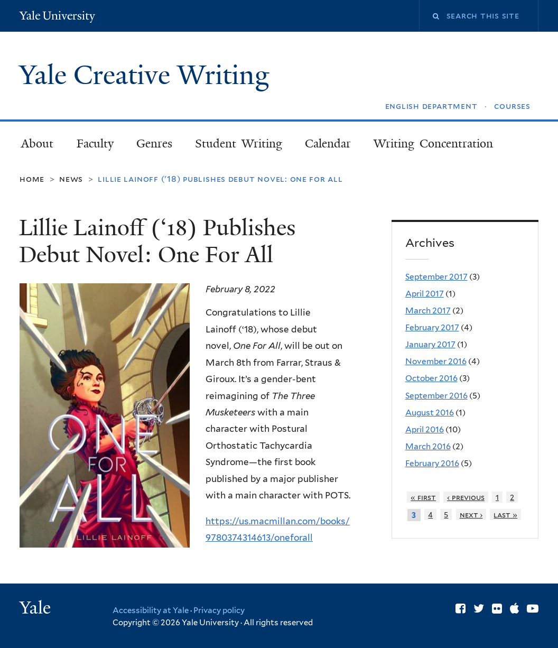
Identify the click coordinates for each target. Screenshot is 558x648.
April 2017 (424, 294)
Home (32, 179)
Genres (154, 143)
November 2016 (436, 361)
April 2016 (424, 429)
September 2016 (436, 396)
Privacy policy (219, 610)
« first (423, 497)
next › (471, 514)
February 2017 (432, 327)
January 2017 (430, 344)
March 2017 (428, 311)
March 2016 (428, 446)
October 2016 (431, 378)
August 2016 (429, 413)
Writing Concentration (433, 143)
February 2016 (432, 463)
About (37, 143)
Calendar (328, 143)
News (71, 179)
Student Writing (238, 143)
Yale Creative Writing (147, 75)
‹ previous (466, 497)
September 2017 (436, 277)
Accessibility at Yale (151, 610)
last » (505, 514)
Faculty (95, 143)
